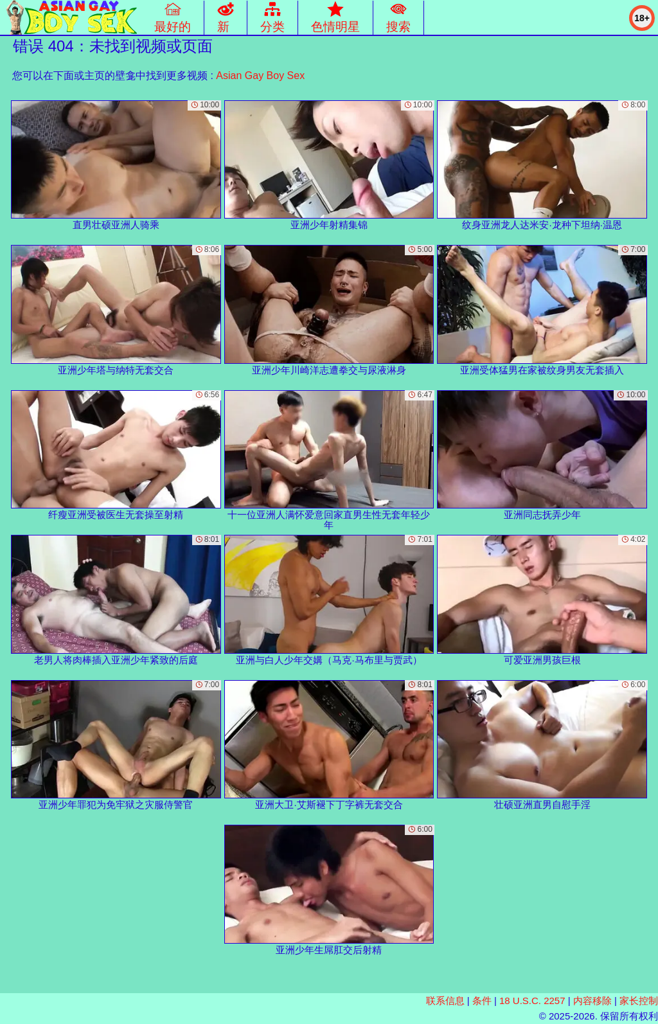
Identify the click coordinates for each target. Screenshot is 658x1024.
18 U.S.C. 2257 (532, 1000)
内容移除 (592, 1000)
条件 (482, 1000)
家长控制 (638, 1000)
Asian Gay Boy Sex (260, 75)
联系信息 (445, 1000)
